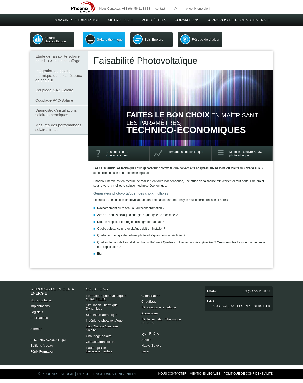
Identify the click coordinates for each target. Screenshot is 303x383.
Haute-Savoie (151, 345)
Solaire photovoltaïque (55, 39)
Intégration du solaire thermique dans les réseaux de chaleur (58, 75)
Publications (39, 318)
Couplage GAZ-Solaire (54, 90)
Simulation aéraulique (101, 315)
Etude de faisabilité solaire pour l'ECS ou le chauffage (57, 58)
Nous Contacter (172, 373)
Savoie (146, 340)
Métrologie (120, 20)
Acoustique (149, 313)
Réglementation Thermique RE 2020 (161, 321)
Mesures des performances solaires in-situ (58, 127)
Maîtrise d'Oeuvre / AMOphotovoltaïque (245, 153)
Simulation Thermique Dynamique (102, 306)
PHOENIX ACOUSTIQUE (48, 340)
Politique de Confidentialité (248, 373)
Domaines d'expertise (76, 20)
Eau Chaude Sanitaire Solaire (102, 328)
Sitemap (36, 329)
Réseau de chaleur (205, 39)
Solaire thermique (110, 39)
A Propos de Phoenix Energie (239, 20)
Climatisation (150, 296)
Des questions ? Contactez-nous (117, 153)
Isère (145, 351)
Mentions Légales (205, 373)
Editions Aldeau (41, 345)
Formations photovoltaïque (185, 152)
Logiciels (36, 312)
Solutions (97, 288)
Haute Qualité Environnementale (99, 349)
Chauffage (149, 301)
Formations (187, 20)
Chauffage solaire (99, 336)
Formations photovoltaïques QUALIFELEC (106, 297)
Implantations (40, 306)
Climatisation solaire (100, 342)
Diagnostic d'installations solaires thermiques (56, 112)
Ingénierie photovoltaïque (104, 320)
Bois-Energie (153, 39)
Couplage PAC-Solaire (54, 100)
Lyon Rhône (150, 334)
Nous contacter (41, 300)
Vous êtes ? (153, 20)
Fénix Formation (42, 351)
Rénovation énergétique (158, 307)
